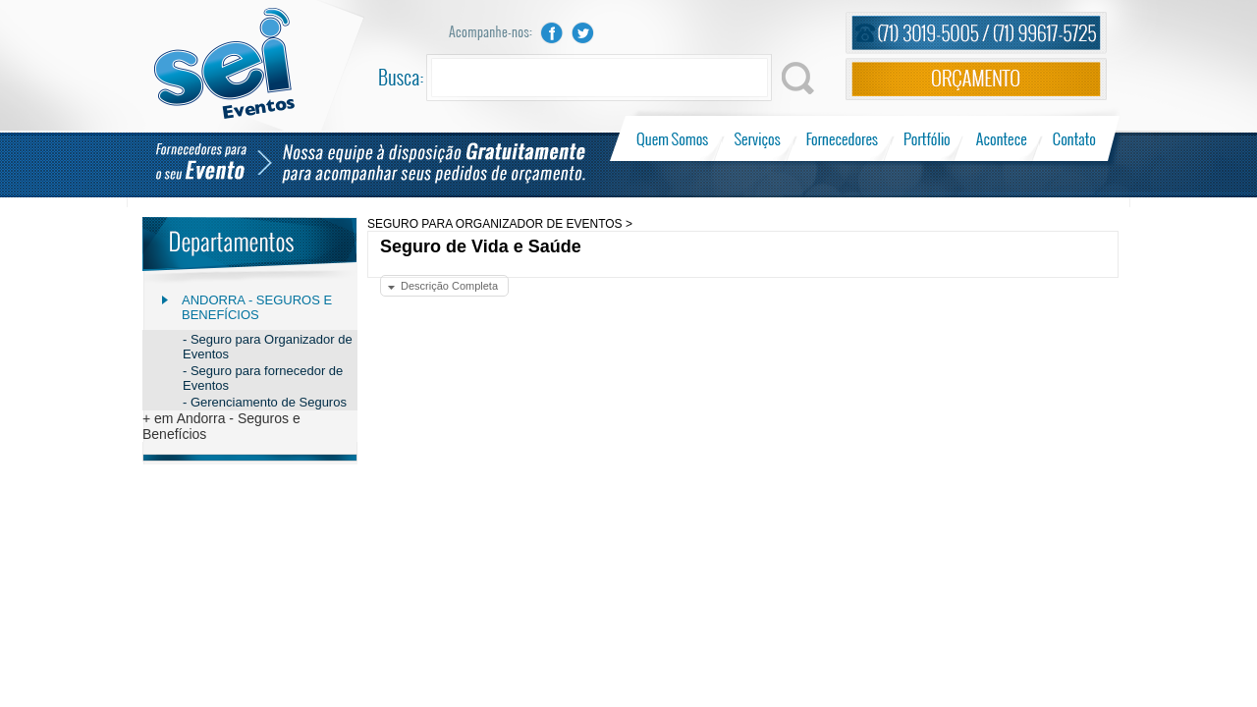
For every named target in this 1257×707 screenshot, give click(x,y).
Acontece (1001, 138)
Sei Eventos (224, 63)
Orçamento (976, 79)
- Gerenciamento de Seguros (265, 402)
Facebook (552, 33)
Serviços (757, 138)
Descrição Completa (449, 286)
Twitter (583, 33)
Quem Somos (674, 138)
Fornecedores (842, 138)
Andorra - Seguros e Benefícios (257, 307)
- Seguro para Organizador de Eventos (268, 346)
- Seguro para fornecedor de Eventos (263, 378)
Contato (1074, 138)
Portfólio (927, 138)
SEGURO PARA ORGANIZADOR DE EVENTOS (495, 224)
